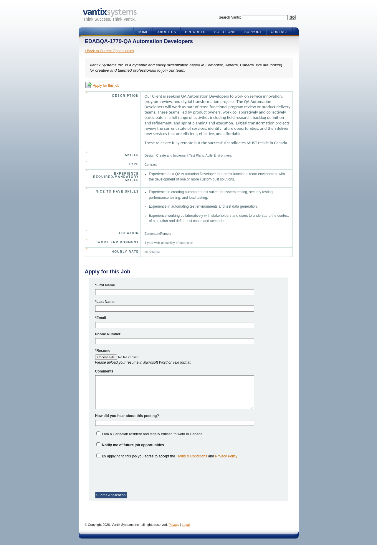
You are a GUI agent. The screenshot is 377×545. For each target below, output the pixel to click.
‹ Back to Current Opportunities (109, 51)
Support (253, 32)
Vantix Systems (110, 12)
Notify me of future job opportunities (133, 445)
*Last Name (105, 302)
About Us (166, 32)
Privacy (174, 524)
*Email (100, 318)
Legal (186, 524)
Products (195, 32)
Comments (104, 371)
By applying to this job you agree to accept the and (169, 456)
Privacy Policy (226, 456)
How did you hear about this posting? (127, 416)
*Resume (102, 351)
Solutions (225, 32)
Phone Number (107, 334)
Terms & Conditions (191, 456)
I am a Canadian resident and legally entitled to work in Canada (152, 434)
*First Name (105, 285)
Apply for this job (106, 85)
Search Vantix (230, 17)
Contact (279, 32)
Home (143, 32)
